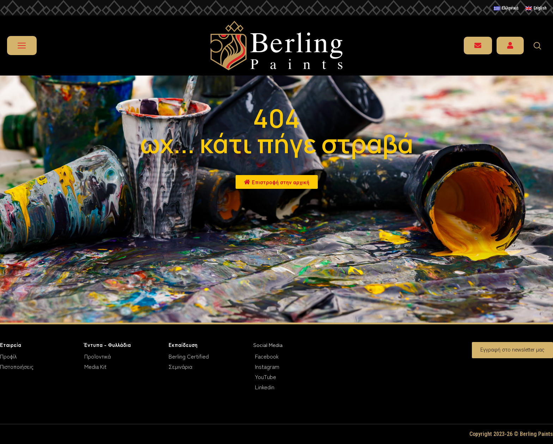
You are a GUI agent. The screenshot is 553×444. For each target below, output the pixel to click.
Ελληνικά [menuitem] (510, 8)
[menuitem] (506, 8)
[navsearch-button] (541, 45)
